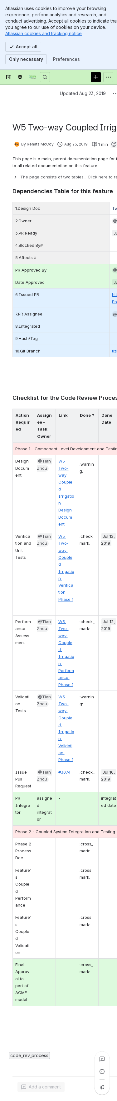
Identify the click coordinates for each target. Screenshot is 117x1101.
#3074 (64, 772)
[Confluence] (32, 77)
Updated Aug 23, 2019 (83, 93)
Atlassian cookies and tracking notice (43, 33)
